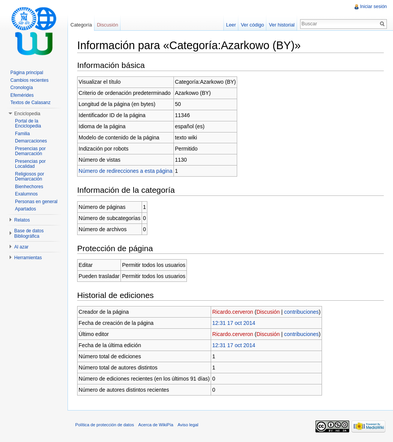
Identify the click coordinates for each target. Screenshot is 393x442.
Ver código (252, 25)
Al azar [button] (21, 247)
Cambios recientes (29, 80)
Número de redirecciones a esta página (125, 171)
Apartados (25, 209)
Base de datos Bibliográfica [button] (29, 233)
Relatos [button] (22, 220)
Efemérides (22, 95)
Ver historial (282, 25)
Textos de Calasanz (30, 102)
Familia (22, 133)
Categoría (81, 25)
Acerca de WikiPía (155, 424)
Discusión (268, 312)
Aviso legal (188, 424)
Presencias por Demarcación (30, 151)
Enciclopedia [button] (27, 113)
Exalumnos (26, 194)
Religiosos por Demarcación (29, 176)
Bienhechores (29, 186)
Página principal (26, 72)
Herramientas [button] (28, 257)
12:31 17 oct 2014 (233, 323)
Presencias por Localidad (30, 164)
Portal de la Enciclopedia (28, 123)
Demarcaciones (31, 141)
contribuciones (301, 312)
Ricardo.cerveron (232, 312)
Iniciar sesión (373, 6)
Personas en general (36, 201)
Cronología (21, 87)
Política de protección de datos (104, 424)
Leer (231, 25)
